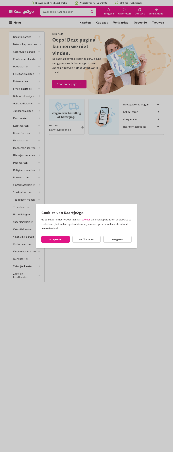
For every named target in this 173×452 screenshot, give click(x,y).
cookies (86, 219)
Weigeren (117, 239)
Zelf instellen (86, 239)
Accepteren (55, 239)
